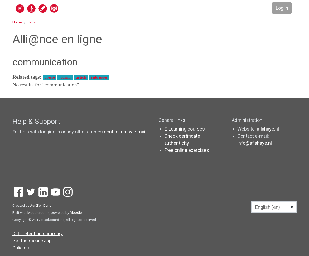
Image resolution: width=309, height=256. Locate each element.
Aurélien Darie (40, 205)
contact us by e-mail (125, 131)
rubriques (99, 77)
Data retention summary (37, 233)
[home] (57, 8)
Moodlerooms (38, 212)
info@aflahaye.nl (254, 143)
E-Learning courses (184, 129)
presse (49, 77)
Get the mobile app (32, 240)
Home (17, 22)
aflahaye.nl (268, 129)
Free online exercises (186, 150)
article (81, 77)
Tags (32, 22)
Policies (20, 247)
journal (65, 77)
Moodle (76, 212)
